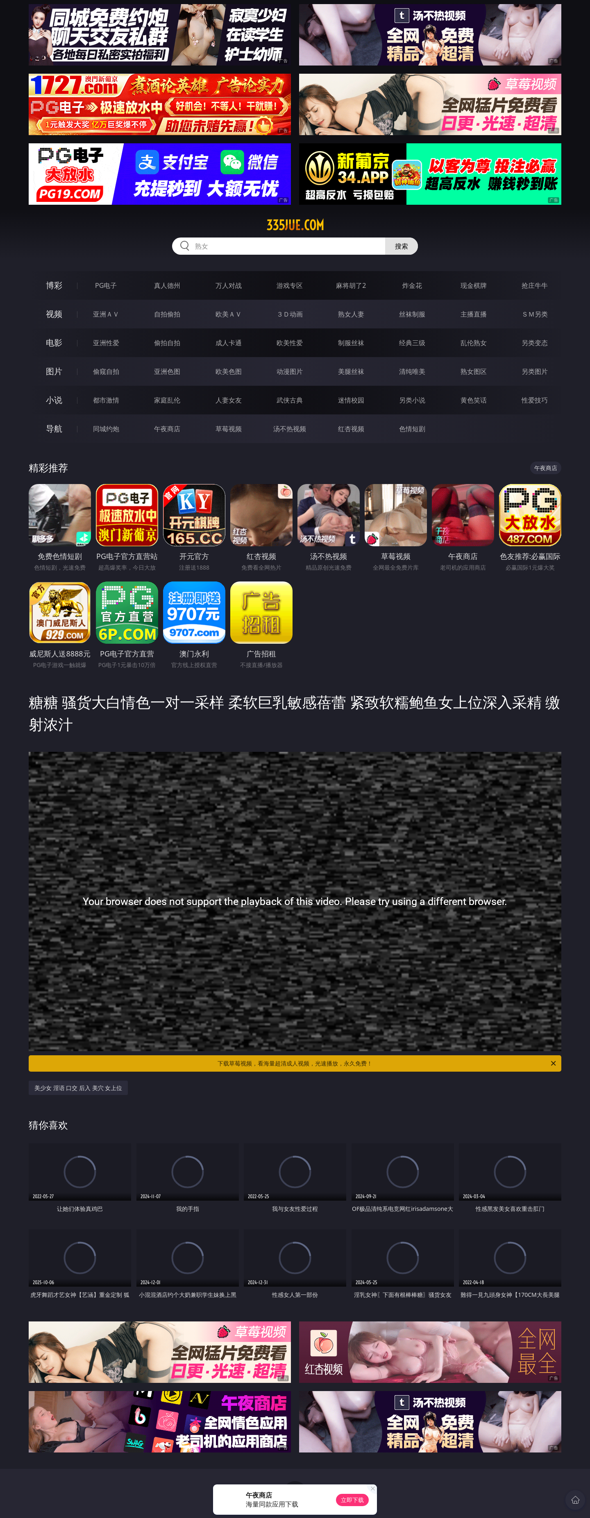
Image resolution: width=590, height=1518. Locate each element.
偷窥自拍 (106, 371)
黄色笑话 (474, 400)
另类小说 (412, 400)
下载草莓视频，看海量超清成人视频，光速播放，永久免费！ (387, 1063)
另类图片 (535, 371)
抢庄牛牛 (535, 285)
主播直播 (474, 314)
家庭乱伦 (167, 400)
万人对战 (229, 285)
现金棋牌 (474, 285)
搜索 (401, 246)
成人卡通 (229, 342)
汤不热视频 (289, 428)
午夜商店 (167, 428)
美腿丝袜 (351, 371)
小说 (54, 399)
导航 (54, 428)
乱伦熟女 (474, 342)
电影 (54, 342)
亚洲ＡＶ (106, 314)
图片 (54, 371)
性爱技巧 (535, 400)
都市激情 (106, 400)
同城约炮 (106, 428)
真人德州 (167, 285)
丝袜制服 (412, 314)
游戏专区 (290, 285)
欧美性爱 (290, 342)
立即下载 (352, 1500)
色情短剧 (412, 428)
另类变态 (535, 342)
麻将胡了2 (351, 285)
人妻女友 (229, 400)
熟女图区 (474, 371)
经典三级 (412, 342)
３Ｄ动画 (290, 314)
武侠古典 (290, 400)
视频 (54, 313)
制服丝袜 (351, 342)
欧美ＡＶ (229, 314)
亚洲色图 (167, 371)
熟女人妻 (351, 314)
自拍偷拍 (167, 314)
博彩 (54, 285)
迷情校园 (351, 400)
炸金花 (412, 285)
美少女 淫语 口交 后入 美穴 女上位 (78, 1088)
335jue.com (295, 225)
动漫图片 (290, 371)
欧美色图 (229, 371)
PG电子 (106, 285)
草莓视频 (229, 428)
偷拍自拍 (167, 342)
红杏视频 (351, 428)
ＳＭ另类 (535, 314)
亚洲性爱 (106, 342)
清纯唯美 (412, 371)
